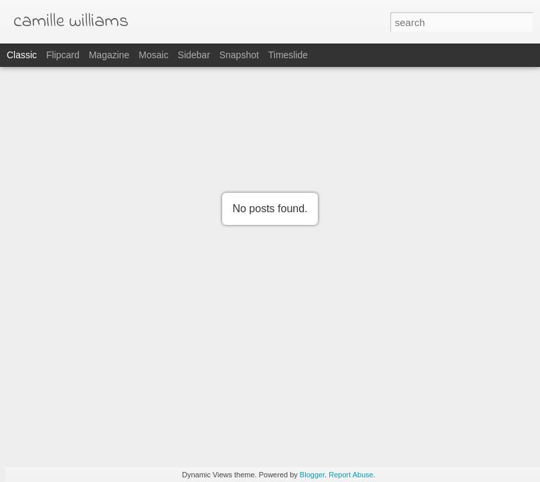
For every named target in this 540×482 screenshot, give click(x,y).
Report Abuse (351, 475)
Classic (22, 55)
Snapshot (239, 55)
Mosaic (153, 55)
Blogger (312, 475)
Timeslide (288, 55)
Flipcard (63, 55)
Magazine (109, 55)
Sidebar (194, 55)
